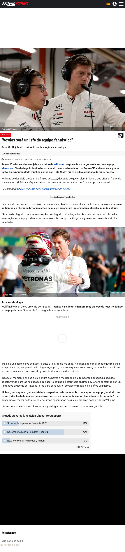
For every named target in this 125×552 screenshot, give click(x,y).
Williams (59, 164)
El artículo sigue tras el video (62, 197)
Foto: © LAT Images (10, 129)
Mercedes (6, 135)
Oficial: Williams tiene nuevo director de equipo (43, 188)
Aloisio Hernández (11, 153)
